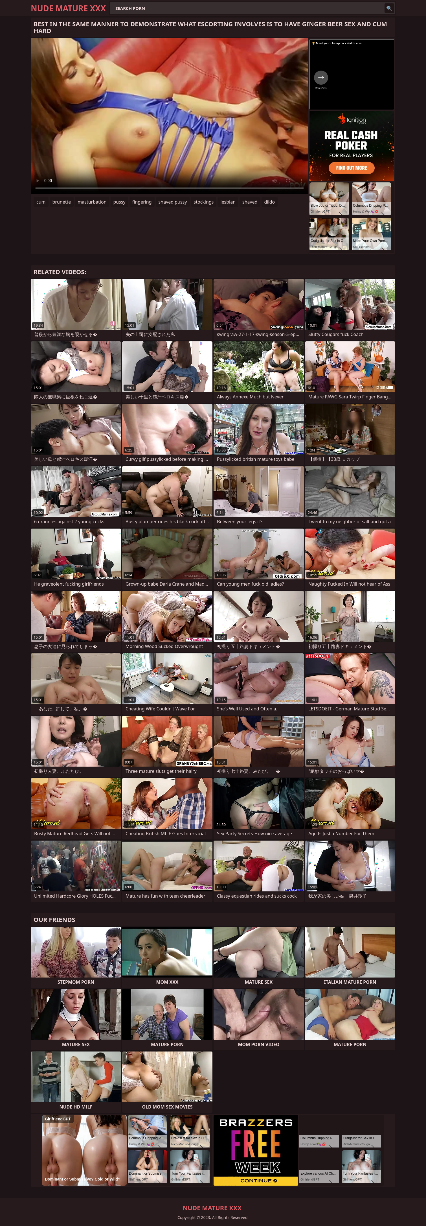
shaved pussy (173, 202)
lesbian (228, 202)
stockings (204, 202)
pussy (119, 202)
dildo (269, 202)
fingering (142, 202)
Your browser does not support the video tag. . (169, 116)
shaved (250, 202)
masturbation (92, 202)
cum (41, 202)
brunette (61, 202)
